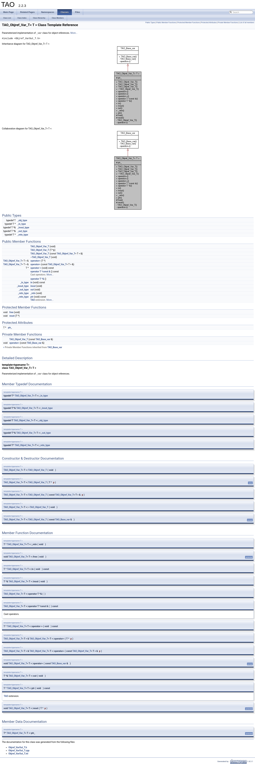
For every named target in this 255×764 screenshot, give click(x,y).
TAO (32, 300)
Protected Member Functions (188, 23)
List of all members (246, 23)
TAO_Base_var (42, 339)
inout (33, 286)
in (31, 282)
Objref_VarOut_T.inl (18, 753)
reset (11, 316)
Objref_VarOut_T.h (17, 747)
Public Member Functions (166, 23)
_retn (32, 293)
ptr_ (10, 327)
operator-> (35, 268)
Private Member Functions (228, 23)
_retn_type (23, 234)
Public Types (150, 23)
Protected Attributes (208, 23)
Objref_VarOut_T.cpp (18, 750)
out (32, 289)
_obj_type (22, 220)
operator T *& (37, 279)
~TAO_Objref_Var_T (40, 257)
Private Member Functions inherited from (32, 347)
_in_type (22, 224)
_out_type (22, 231)
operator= (35, 260)
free (11, 312)
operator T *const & (40, 271)
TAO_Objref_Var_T (39, 246)
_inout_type (23, 227)
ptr (31, 296)
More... (73, 33)
